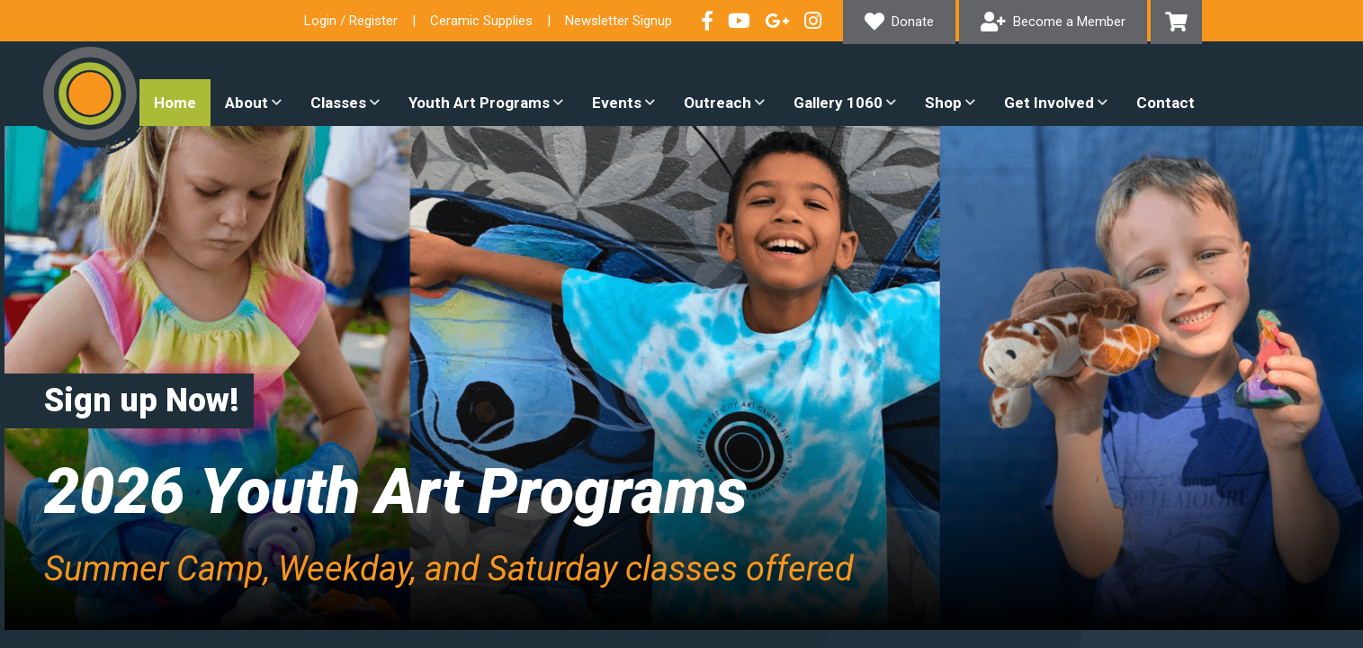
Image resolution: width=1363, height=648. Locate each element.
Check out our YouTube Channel (739, 20)
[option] (681, 378)
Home (175, 103)
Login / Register (351, 21)
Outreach (717, 103)
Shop (943, 103)
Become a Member (1069, 22)
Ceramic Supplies (481, 21)
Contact (1165, 103)
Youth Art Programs (479, 103)
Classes (338, 103)
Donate (913, 22)
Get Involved (1049, 103)
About (246, 103)
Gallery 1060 (838, 103)
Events (616, 103)
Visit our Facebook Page (707, 20)
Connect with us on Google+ (777, 20)
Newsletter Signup (618, 21)
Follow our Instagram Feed (813, 20)
